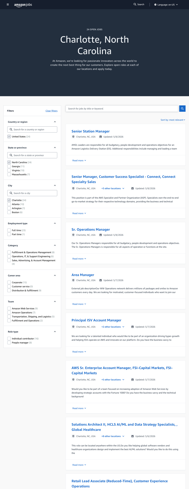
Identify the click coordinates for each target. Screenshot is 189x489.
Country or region (17, 121)
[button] (126, 145)
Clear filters (51, 110)
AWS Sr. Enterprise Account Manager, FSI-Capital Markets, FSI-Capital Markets (122, 370)
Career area (14, 275)
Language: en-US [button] (166, 4)
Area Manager (83, 275)
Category (13, 245)
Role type (13, 331)
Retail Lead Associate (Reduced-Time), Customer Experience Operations (120, 483)
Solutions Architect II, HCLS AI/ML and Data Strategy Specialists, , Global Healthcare (125, 427)
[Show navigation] (8, 4)
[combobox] (32, 129)
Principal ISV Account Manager (96, 320)
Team (12, 301)
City (10, 185)
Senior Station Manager (91, 131)
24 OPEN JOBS (94, 29)
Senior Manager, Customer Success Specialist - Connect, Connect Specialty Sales (123, 179)
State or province (17, 147)
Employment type (17, 223)
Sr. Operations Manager (91, 229)
